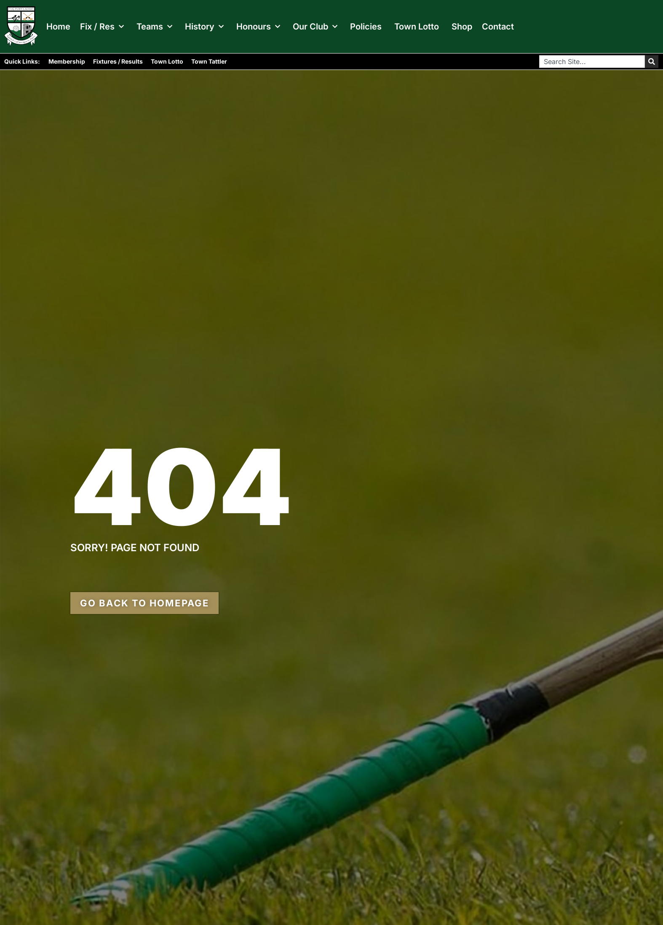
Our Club (315, 26)
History (204, 26)
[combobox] (592, 61)
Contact (498, 26)
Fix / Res (102, 26)
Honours (258, 26)
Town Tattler (209, 61)
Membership (66, 61)
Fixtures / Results (118, 61)
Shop (462, 26)
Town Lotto (416, 26)
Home (58, 26)
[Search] (651, 61)
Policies (366, 26)
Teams (154, 26)
